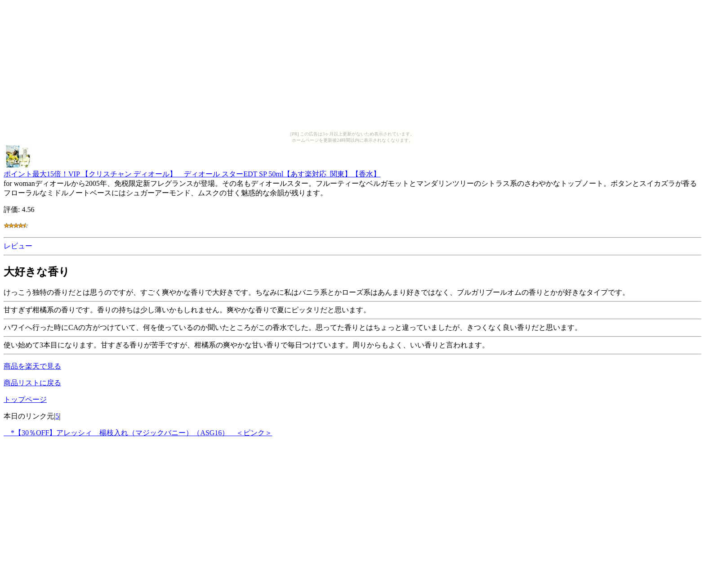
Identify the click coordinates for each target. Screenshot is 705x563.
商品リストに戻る (32, 383)
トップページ (25, 399)
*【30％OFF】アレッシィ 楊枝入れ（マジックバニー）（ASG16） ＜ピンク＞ (138, 433)
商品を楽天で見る (32, 366)
